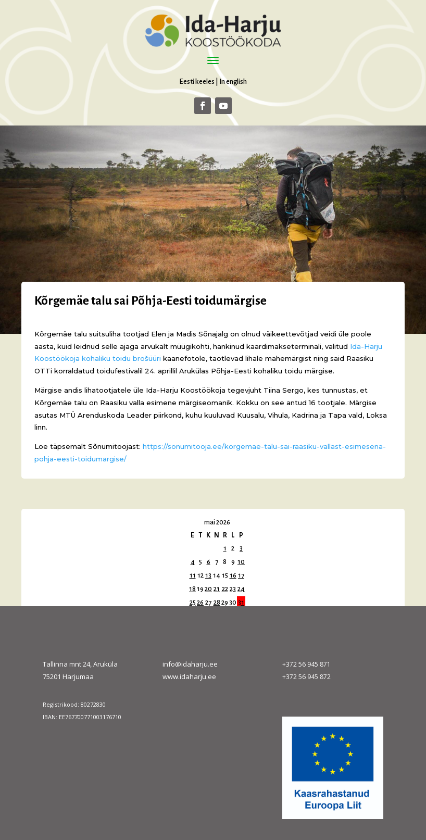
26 (200, 602)
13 (208, 575)
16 (233, 575)
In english (233, 81)
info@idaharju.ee (190, 664)
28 (217, 602)
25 (193, 602)
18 (192, 589)
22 (225, 589)
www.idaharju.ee (189, 676)
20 (208, 589)
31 (241, 602)
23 (233, 589)
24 (241, 589)
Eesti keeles (197, 81)
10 (241, 562)
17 (241, 575)
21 (217, 589)
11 (193, 575)
